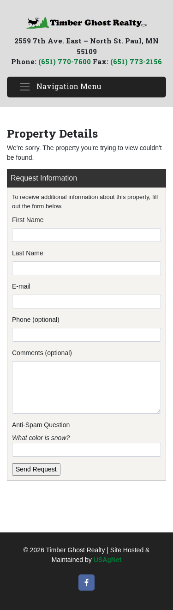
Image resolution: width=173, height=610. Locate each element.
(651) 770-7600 (64, 61)
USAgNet (108, 559)
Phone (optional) (36, 319)
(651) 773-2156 (136, 61)
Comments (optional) (42, 352)
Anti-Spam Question (41, 425)
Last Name (27, 253)
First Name (27, 219)
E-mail (21, 286)
